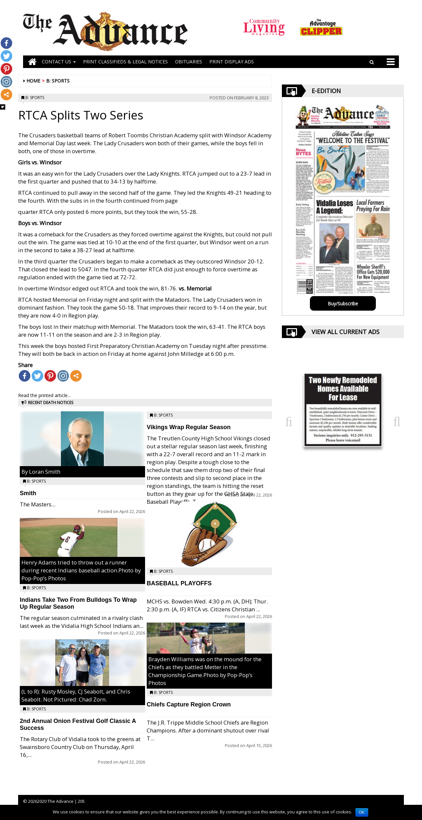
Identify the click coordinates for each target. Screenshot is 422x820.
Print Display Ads (231, 61)
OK (362, 812)
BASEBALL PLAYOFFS (179, 583)
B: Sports (58, 81)
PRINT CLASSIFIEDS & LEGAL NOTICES (125, 61)
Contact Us (59, 61)
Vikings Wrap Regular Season (188, 427)
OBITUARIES (188, 61)
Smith (28, 493)
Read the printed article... (44, 395)
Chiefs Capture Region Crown (189, 704)
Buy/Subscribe (343, 303)
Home (33, 81)
